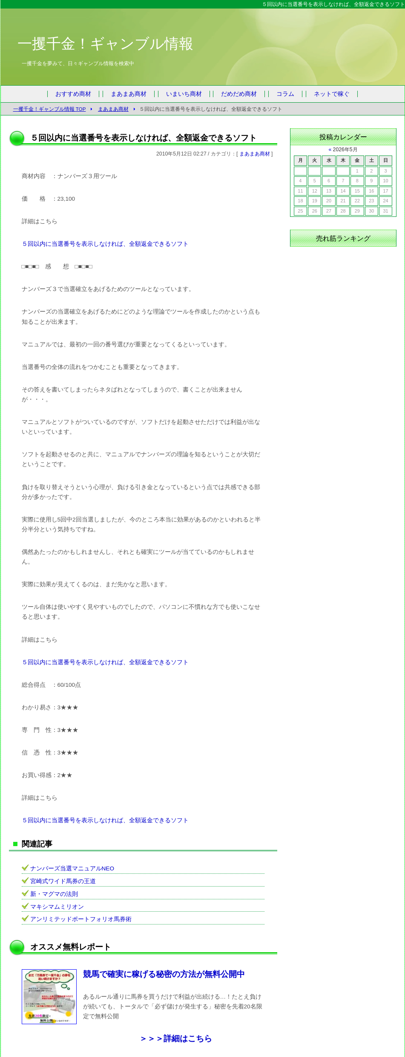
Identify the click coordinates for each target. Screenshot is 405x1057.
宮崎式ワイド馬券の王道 (63, 881)
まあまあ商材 (128, 94)
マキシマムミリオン (57, 907)
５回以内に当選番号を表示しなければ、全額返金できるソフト (105, 244)
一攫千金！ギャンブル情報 (105, 43)
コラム (285, 94)
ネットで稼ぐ (332, 94)
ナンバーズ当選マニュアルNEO (72, 868)
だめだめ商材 (239, 94)
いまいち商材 (184, 94)
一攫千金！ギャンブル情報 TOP (49, 109)
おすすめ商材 (73, 94)
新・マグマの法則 (54, 894)
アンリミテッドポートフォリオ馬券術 (81, 919)
